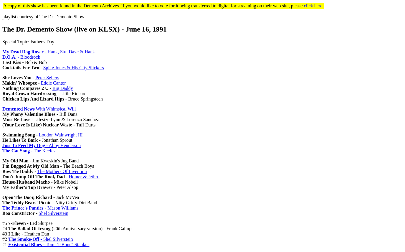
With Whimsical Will (39, 108)
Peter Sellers (47, 77)
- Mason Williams (40, 207)
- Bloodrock (21, 57)
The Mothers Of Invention (62, 171)
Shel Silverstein (53, 213)
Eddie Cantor (53, 82)
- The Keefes (28, 150)
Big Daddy (62, 88)
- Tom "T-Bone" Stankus (49, 244)
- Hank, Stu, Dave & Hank (48, 51)
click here (313, 5)
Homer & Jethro (84, 176)
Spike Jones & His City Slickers (73, 67)
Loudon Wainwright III (61, 134)
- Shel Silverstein (40, 239)
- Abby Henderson (41, 145)
